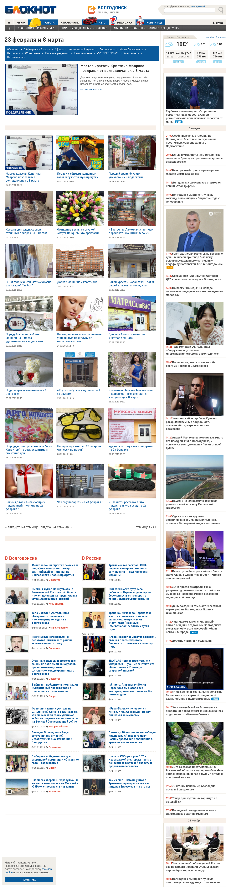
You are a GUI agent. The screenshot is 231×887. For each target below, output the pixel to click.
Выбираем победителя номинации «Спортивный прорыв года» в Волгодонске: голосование (55, 688)
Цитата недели (16, 57)
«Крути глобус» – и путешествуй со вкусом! (78, 392)
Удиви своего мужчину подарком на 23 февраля (131, 447)
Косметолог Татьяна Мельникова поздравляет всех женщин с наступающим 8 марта (131, 393)
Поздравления (83, 53)
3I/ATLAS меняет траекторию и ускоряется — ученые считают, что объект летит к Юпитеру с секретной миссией (131, 665)
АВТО (93, 22)
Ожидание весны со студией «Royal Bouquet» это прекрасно (78, 231)
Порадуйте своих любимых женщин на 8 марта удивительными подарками (24, 337)
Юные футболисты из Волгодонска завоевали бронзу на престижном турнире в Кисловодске (194, 158)
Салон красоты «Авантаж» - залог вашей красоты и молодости (131, 283)
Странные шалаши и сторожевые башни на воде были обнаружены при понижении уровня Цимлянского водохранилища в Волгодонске (54, 667)
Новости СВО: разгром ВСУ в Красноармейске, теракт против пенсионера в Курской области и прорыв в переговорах (130, 761)
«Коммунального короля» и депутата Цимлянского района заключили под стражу (52, 640)
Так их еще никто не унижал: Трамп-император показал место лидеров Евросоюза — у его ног (130, 783)
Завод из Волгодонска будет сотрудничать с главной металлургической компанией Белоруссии (52, 737)
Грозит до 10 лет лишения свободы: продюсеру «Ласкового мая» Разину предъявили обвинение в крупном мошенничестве (132, 737)
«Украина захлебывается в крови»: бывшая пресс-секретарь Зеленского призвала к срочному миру (132, 641)
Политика (54, 648)
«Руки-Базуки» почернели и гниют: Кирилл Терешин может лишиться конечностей (130, 712)
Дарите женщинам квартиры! (77, 282)
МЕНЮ (21, 22)
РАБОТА (41, 22)
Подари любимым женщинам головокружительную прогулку (77, 175)
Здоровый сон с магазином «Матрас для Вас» (127, 336)
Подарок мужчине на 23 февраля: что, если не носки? (79, 447)
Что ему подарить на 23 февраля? (80, 502)
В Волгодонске (21, 558)
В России (91, 558)
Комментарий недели (82, 49)
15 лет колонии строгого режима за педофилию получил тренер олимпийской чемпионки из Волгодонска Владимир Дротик (55, 570)
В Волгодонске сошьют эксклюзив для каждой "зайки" (28, 283)
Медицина (121, 22)
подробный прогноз (215, 37)
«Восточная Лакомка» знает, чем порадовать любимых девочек (131, 231)
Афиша (59, 49)
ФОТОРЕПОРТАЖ (108, 53)
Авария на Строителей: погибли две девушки (146, 28)
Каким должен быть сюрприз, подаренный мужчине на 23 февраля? (25, 505)
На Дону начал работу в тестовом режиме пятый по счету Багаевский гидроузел (191, 504)
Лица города (107, 49)
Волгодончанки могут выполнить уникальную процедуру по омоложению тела (79, 337)
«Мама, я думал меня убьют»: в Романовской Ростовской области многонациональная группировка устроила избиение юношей (54, 594)
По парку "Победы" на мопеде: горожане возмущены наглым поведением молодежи (194, 291)
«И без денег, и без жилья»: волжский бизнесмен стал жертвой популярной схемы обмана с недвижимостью (194, 695)
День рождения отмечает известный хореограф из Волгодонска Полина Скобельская (193, 609)
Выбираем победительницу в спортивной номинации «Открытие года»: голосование (55, 760)
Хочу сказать (131, 53)
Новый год (149, 22)
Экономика (55, 747)
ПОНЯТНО (29, 879)
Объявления (32, 53)
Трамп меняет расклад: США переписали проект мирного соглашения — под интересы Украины (128, 570)
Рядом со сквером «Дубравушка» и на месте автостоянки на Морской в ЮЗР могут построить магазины (55, 783)
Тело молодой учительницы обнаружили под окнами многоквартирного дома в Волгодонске (50, 617)
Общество (13, 49)
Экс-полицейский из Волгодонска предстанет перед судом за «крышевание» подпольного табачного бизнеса (194, 711)
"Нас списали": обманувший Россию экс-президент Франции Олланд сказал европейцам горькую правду (193, 867)
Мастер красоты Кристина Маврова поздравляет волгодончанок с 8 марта (23, 177)
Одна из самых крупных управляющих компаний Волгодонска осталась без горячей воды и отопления (193, 520)
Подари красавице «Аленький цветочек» (26, 392)
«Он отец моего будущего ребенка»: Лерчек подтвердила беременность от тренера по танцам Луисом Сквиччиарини (130, 594)
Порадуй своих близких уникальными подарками (126, 175)
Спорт (52, 696)
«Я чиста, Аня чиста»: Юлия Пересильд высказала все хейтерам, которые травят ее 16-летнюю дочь (130, 689)
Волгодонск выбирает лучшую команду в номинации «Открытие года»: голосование (193, 198)
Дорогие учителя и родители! (192, 640)
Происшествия (59, 627)
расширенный (198, 6)
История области (58, 726)
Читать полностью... (92, 89)
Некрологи (13, 53)
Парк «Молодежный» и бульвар (84, 28)
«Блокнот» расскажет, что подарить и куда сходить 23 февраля (127, 505)
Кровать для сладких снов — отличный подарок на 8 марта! (26, 231)
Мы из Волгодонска (131, 49)
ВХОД (217, 22)
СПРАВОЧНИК (70, 22)
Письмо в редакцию (57, 53)
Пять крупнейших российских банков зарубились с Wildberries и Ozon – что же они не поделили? (194, 575)
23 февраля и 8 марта (37, 49)
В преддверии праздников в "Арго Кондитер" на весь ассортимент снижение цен (29, 449)
